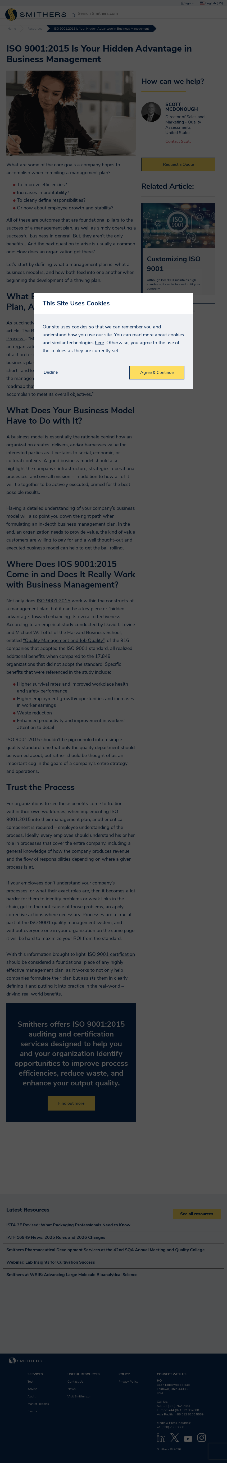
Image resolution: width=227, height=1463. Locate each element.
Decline (51, 372)
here (99, 343)
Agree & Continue (157, 372)
